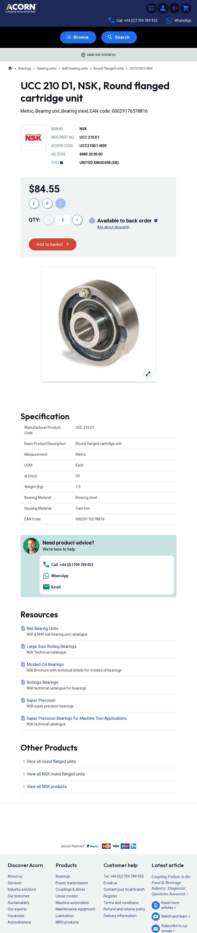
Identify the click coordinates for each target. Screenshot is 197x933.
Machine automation (72, 831)
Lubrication (65, 844)
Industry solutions (22, 817)
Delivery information (120, 844)
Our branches (18, 824)
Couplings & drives (70, 817)
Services (15, 811)
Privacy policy (82, 914)
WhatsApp (178, 20)
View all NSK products (47, 714)
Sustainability (18, 831)
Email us (110, 811)
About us (15, 804)
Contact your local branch (124, 817)
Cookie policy (103, 914)
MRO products (67, 850)
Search (122, 37)
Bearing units (46, 69)
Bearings (24, 69)
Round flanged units (109, 69)
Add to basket (50, 244)
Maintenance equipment (75, 837)
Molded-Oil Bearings (99, 595)
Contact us (156, 919)
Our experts (17, 837)
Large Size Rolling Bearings (99, 577)
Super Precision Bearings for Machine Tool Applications (99, 649)
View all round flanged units (51, 689)
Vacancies (16, 844)
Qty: (34, 220)
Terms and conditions (121, 831)
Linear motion (67, 824)
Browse (81, 37)
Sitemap (64, 914)
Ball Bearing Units (99, 559)
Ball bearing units (75, 69)
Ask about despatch (113, 227)
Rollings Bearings (99, 613)
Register (110, 824)
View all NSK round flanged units (56, 702)
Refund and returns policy (124, 837)
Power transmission (72, 811)
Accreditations (19, 850)
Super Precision (99, 631)
